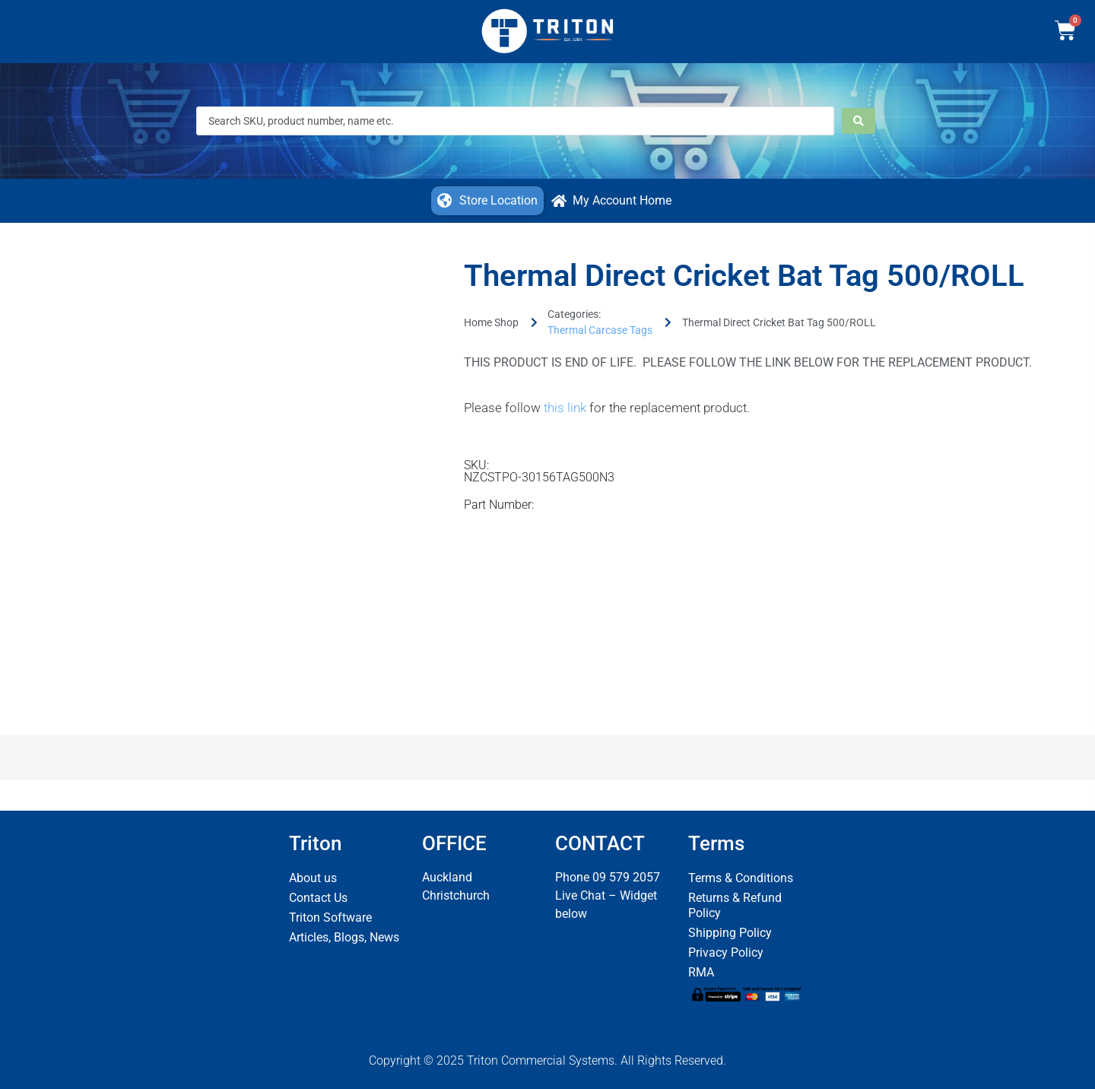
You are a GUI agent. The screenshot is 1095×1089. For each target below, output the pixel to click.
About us (313, 878)
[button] (487, 200)
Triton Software (330, 917)
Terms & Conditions (740, 878)
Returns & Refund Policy (735, 905)
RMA (701, 972)
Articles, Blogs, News (344, 937)
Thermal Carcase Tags (600, 330)
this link (565, 407)
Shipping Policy (730, 932)
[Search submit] (858, 121)
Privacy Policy (725, 952)
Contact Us (318, 898)
